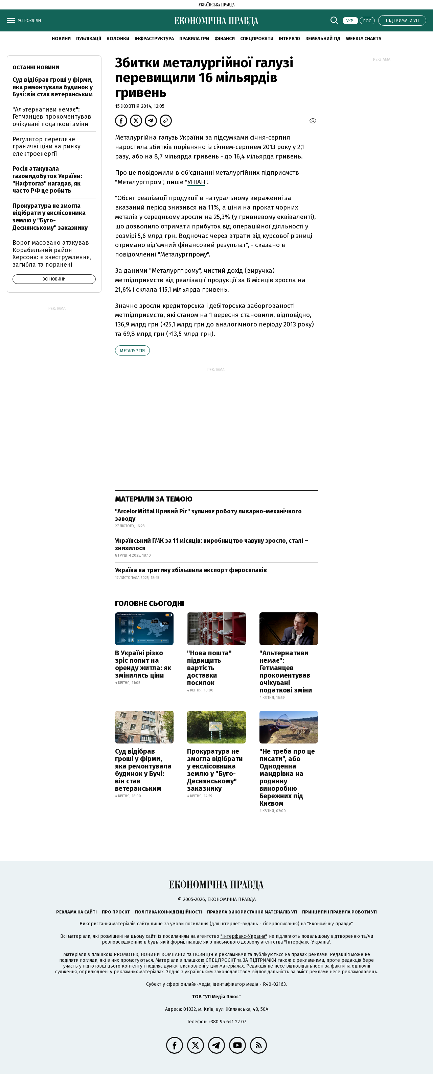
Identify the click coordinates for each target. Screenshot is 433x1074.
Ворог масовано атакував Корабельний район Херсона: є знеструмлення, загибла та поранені (52, 253)
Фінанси (224, 39)
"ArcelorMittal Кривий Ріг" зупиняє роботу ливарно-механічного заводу (208, 515)
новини (61, 39)
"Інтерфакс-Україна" (244, 936)
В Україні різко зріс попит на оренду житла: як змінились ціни (143, 664)
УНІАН (196, 182)
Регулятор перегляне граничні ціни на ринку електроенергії (47, 146)
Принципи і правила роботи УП (339, 911)
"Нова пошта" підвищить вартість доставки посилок (209, 668)
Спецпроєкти (256, 39)
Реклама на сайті (76, 911)
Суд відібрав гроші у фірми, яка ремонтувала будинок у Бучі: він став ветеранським (143, 769)
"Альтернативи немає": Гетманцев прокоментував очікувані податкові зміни (285, 671)
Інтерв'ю (289, 39)
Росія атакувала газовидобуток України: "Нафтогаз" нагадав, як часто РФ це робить (47, 179)
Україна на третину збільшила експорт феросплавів (191, 570)
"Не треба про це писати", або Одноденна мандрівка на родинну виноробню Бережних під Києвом (287, 777)
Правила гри (194, 39)
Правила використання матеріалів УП (252, 911)
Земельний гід (323, 39)
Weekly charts (364, 39)
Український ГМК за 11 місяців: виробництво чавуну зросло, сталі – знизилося (211, 544)
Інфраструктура (154, 39)
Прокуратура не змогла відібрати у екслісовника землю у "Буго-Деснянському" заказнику (215, 769)
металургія (132, 350)
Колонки (118, 39)
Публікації (88, 39)
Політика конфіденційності (168, 911)
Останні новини (36, 67)
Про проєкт (116, 911)
